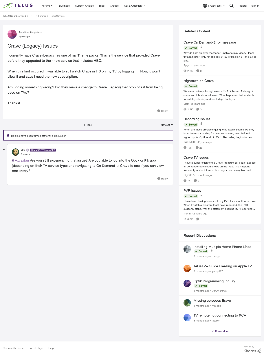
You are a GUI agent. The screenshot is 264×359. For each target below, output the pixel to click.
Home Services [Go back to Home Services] (57, 15)
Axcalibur (22, 160)
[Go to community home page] (18, 6)
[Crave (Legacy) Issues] (26, 154)
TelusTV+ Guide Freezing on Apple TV (223, 266)
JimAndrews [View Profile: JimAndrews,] (219, 290)
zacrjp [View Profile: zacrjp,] (215, 256)
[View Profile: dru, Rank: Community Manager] (15, 152)
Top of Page (36, 347)
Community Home (13, 347)
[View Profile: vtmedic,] (187, 302)
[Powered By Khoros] (252, 350)
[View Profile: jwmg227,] (187, 268)
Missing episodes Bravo (212, 300)
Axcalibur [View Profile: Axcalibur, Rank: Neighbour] (24, 32)
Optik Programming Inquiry (214, 281)
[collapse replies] (4, 149)
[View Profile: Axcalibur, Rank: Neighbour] (12, 34)
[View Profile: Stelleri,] (187, 317)
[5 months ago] (203, 175)
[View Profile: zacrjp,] (187, 249)
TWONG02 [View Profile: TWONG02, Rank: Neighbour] (190, 141)
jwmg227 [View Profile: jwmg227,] (217, 271)
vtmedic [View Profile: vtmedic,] (216, 305)
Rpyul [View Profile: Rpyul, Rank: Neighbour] (187, 65)
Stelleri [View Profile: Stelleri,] (216, 320)
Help (51, 347)
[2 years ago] (197, 103)
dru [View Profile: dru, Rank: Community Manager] (23, 150)
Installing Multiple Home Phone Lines (222, 247)
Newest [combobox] (167, 125)
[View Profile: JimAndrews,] (187, 283)
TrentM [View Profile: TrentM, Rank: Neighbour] (187, 213)
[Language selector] (214, 5)
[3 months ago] (202, 256)
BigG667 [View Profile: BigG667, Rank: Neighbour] (189, 175)
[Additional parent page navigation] (32, 15)
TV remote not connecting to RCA (220, 315)
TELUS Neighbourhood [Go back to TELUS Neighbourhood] (14, 15)
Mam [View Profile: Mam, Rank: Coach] (186, 103)
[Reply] (162, 111)
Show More (220, 331)
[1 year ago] (198, 65)
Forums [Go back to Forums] (42, 15)
